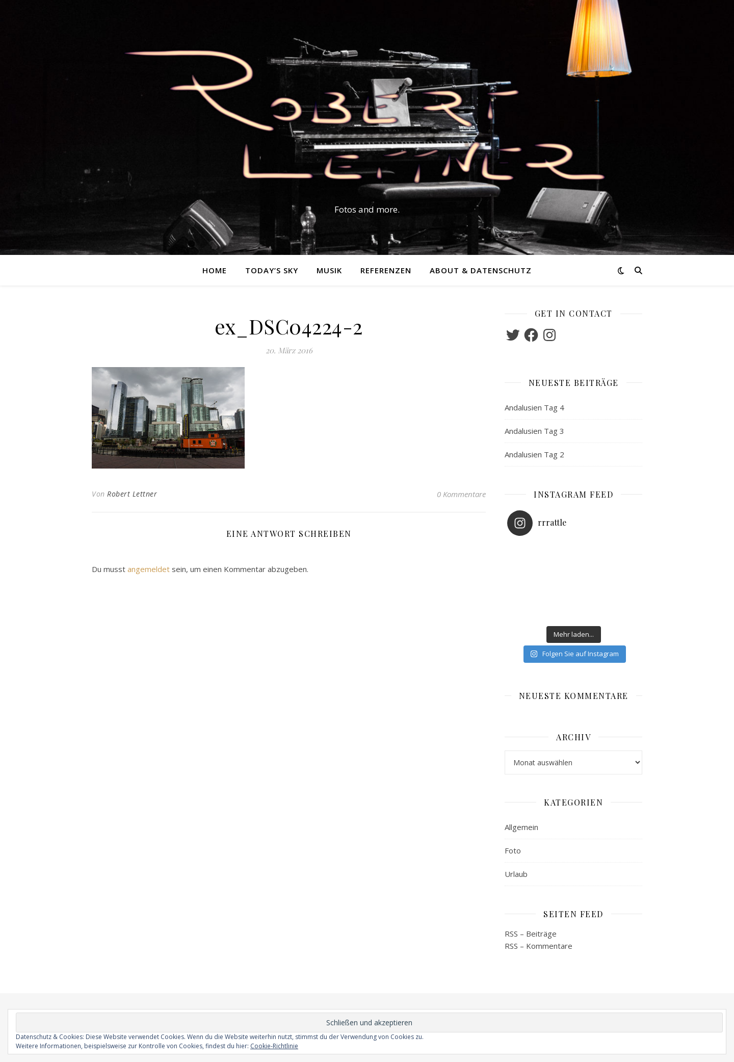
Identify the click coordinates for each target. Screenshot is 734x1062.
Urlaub (516, 874)
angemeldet (148, 569)
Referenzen (385, 270)
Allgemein (521, 827)
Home (214, 270)
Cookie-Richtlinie (274, 1046)
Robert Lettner (132, 494)
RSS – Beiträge (531, 933)
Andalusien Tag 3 (534, 431)
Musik (329, 270)
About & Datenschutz (481, 270)
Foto (513, 850)
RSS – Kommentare (538, 946)
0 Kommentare (461, 494)
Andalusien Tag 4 (534, 407)
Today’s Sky (271, 270)
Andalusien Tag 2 (534, 454)
